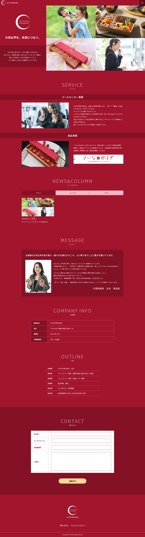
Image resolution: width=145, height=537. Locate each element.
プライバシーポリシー (78, 525)
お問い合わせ (64, 525)
